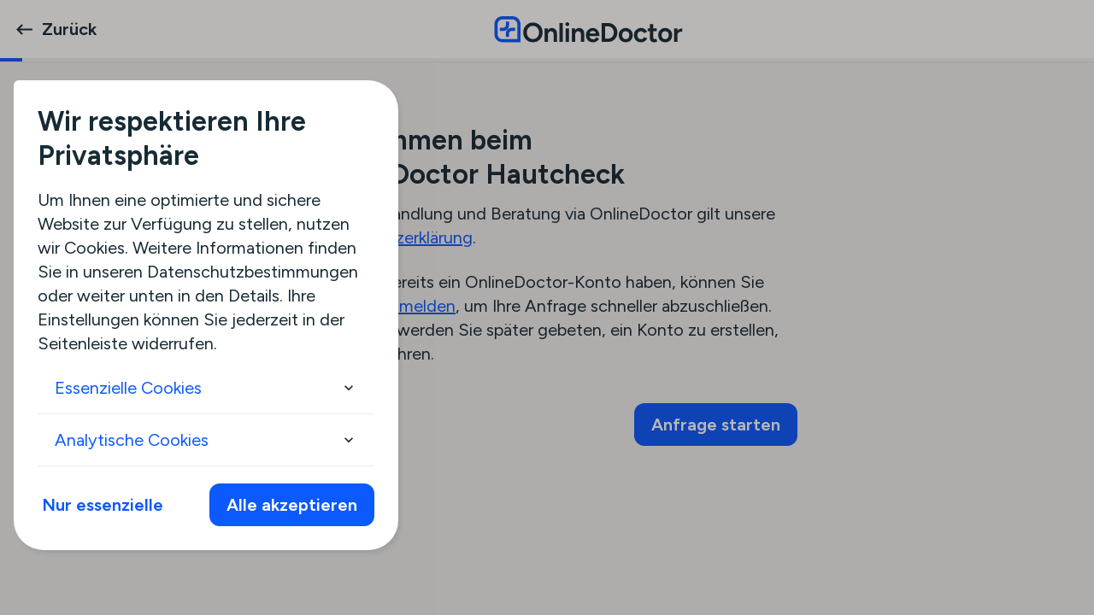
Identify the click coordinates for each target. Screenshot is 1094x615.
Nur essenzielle (102, 505)
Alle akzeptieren (291, 505)
